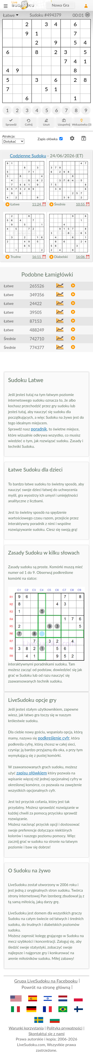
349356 (37, 294)
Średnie (56, 204)
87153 (36, 321)
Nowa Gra (60, 5)
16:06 (83, 257)
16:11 (39, 257)
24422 (36, 303)
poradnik (39, 428)
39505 (36, 312)
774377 (37, 347)
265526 (37, 286)
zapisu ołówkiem (31, 772)
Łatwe (9, 15)
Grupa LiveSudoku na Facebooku (46, 981)
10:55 (83, 204)
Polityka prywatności (64, 1028)
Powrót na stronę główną (46, 987)
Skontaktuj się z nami (46, 1033)
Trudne (12, 256)
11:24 (39, 204)
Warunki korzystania (26, 1028)
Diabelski (57, 256)
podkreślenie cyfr (53, 737)
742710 (37, 338)
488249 (37, 329)
